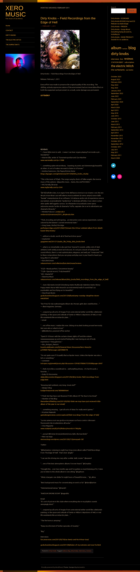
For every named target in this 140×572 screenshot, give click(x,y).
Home (8, 25)
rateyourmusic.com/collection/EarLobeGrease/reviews (61, 263)
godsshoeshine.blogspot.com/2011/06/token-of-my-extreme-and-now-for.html (71, 545)
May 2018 (114, 113)
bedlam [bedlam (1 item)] (124, 48)
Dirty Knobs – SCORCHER (120, 18)
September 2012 (117, 144)
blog (68, 551)
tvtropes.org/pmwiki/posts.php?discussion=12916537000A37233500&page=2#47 (71, 363)
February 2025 (116, 82)
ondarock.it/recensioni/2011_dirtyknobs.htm (57, 214)
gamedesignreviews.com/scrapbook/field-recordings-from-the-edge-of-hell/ (70, 415)
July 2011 (114, 150)
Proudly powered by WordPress (51, 567)
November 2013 (117, 135)
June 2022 (115, 96)
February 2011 (116, 155)
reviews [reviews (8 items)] (128, 58)
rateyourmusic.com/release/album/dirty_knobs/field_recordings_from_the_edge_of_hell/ (74, 279)
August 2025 (115, 79)
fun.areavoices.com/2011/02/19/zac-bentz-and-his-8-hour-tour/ (65, 539)
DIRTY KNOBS (11, 35)
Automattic (81, 567)
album (65, 551)
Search (113, 7)
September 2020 (117, 102)
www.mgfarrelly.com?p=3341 (52, 187)
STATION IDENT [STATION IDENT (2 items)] (117, 62)
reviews (88, 551)
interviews (82, 551)
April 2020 (114, 104)
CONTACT (9, 30)
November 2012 (117, 138)
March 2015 (115, 124)
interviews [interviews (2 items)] (115, 59)
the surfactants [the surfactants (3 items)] (118, 70)
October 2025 (116, 76)
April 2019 (114, 110)
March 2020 (115, 107)
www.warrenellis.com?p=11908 (52, 160)
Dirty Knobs (52, 551)
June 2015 (115, 121)
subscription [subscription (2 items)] (129, 62)
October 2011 (116, 147)
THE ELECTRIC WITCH (13, 40)
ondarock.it (60, 212)
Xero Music (15, 11)
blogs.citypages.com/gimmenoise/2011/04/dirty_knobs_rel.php (64, 174)
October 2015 (116, 119)
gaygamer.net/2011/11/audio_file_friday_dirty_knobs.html (63, 241)
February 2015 (116, 127)
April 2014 (114, 133)
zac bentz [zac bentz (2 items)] (129, 70)
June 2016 (115, 116)
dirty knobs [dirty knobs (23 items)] (120, 54)
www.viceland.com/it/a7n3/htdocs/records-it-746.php (61, 428)
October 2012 (116, 141)
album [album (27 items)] (116, 48)
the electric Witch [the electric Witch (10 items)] (122, 66)
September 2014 (117, 130)
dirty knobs (74, 551)
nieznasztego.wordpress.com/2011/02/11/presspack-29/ (62, 439)
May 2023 (114, 88)
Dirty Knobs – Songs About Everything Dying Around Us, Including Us (121, 32)
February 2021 (116, 99)
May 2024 (114, 85)
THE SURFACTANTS (12, 44)
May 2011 (114, 152)
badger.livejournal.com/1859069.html (54, 390)
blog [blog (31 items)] (132, 48)
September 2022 (117, 93)
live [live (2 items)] (121, 59)
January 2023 (116, 91)
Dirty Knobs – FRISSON (119, 26)
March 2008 (115, 158)
